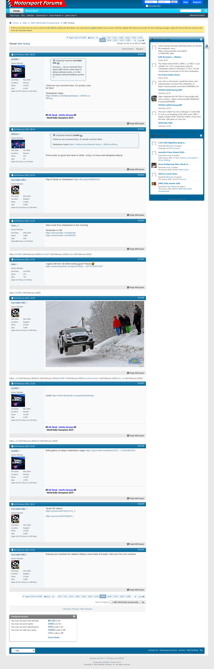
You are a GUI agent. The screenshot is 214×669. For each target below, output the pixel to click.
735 (109, 37)
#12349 (141, 504)
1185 (121, 37)
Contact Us (153, 650)
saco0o (168, 155)
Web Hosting (192, 650)
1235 (102, 40)
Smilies (51, 623)
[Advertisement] (118, 78)
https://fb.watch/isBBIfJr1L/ (87, 179)
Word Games (184, 170)
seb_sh (121, 378)
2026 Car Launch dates (167, 174)
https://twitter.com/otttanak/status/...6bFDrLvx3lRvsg (93, 144)
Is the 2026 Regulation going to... (172, 142)
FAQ (23, 15)
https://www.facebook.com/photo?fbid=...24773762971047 (74, 266)
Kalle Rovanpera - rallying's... (170, 57)
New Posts (14, 15)
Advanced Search (197, 15)
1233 (134, 37)
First (91, 37)
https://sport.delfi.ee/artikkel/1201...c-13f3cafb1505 (110, 450)
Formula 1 (177, 148)
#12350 (141, 549)
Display (139, 49)
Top (143, 602)
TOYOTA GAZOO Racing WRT (170, 90)
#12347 (141, 383)
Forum (16, 11)
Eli (38, 378)
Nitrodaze (169, 146)
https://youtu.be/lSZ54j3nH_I (60, 516)
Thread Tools (127, 49)
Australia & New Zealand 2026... (172, 152)
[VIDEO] (51, 630)
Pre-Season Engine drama (169, 75)
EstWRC (18, 254)
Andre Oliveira (171, 186)
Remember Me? (153, 6)
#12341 (141, 54)
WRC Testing (24, 43)
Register (197, 2)
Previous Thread (71, 609)
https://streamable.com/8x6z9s (61, 232)
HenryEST (45, 254)
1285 (128, 40)
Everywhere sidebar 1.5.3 (177, 199)
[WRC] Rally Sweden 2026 (169, 183)
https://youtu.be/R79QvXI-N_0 (60, 511)
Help (185, 2)
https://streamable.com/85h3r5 (61, 235)
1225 (127, 37)
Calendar (30, 15)
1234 (140, 37)
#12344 (141, 220)
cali (16, 378)
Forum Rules (53, 637)
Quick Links (70, 15)
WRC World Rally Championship (45, 23)
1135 (114, 37)
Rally (25, 23)
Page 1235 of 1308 (77, 37)
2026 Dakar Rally (165, 123)
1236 (109, 40)
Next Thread (85, 609)
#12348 (141, 446)
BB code (51, 620)
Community (40, 15)
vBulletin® (106, 662)
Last (141, 40)
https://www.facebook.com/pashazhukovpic (73, 395)
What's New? (31, 11)
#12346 (141, 298)
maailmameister (91, 378)
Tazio (168, 167)
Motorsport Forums (168, 650)
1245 (121, 40)
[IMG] (51, 627)
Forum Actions (55, 15)
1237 (115, 40)
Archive (181, 650)
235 (103, 37)
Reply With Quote (135, 124)
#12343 (141, 175)
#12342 (141, 129)
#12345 (141, 259)
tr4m (71, 254)
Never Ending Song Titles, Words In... (174, 164)
